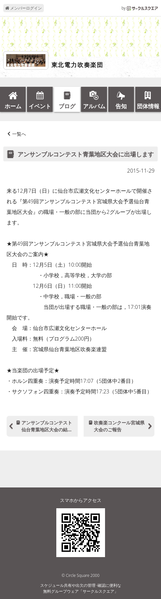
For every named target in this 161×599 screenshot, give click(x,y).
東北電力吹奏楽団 (77, 65)
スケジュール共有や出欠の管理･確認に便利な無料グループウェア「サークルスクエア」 (80, 588)
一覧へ (19, 134)
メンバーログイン (23, 8)
